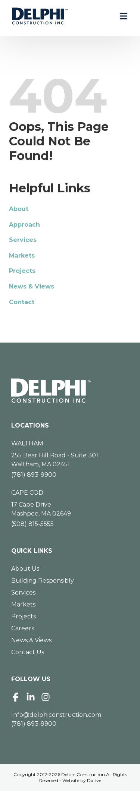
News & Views (31, 286)
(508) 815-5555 (32, 523)
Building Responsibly (42, 580)
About (18, 208)
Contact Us (27, 652)
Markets (22, 255)
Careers (22, 628)
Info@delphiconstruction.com (56, 714)
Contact (21, 302)
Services (23, 239)
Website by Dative (81, 780)
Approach (24, 224)
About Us (25, 568)
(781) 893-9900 (33, 474)
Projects (22, 270)
